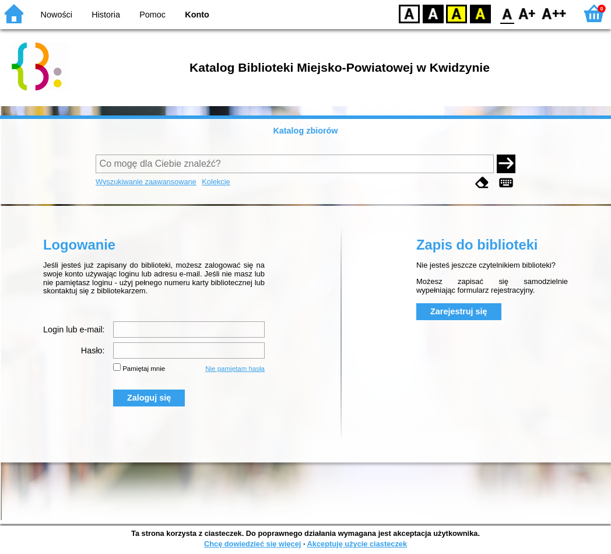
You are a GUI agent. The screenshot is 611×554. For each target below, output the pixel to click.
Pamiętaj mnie (143, 368)
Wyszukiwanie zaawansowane (146, 181)
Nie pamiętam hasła (235, 368)
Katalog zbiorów (305, 130)
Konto (197, 14)
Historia (106, 14)
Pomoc (152, 14)
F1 (527, 13)
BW (433, 13)
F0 (506, 13)
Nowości (56, 14)
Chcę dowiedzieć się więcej (252, 543)
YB (456, 13)
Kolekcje (216, 181)
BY (480, 13)
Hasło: (93, 350)
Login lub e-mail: (74, 329)
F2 (554, 13)
